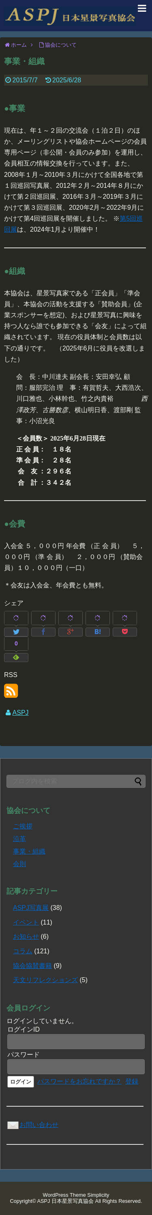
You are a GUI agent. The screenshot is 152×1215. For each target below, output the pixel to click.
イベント (26, 922)
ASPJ (21, 712)
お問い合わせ (32, 1124)
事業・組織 (29, 851)
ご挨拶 (22, 826)
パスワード (23, 1054)
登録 (131, 1081)
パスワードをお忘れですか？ (79, 1081)
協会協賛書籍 (32, 965)
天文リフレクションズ (45, 979)
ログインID (23, 1029)
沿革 (19, 838)
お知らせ (26, 936)
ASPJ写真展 (31, 907)
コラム (22, 951)
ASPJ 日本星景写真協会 (65, 1201)
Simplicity (98, 1195)
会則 (19, 863)
